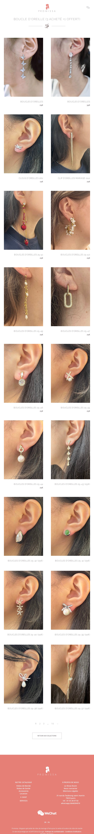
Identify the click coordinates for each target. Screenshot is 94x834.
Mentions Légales (70, 791)
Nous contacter (70, 788)
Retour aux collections (47, 736)
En (45, 822)
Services (23, 801)
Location (23, 793)
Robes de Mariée (24, 786)
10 (52, 723)
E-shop (23, 797)
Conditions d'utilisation (73, 832)
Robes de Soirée (23, 788)
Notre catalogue (23, 782)
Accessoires (23, 791)
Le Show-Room (70, 786)
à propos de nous (70, 782)
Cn (49, 822)
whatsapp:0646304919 (70, 803)
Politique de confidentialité (54, 832)
